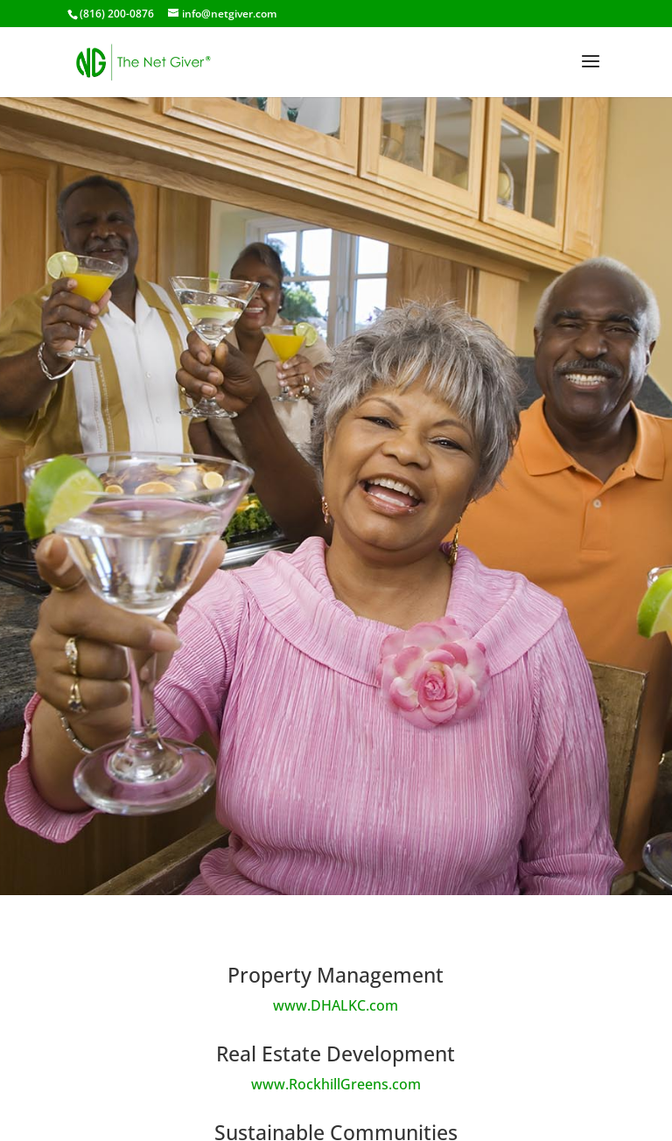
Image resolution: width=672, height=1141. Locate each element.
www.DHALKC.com (335, 1005)
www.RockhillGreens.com (336, 1084)
